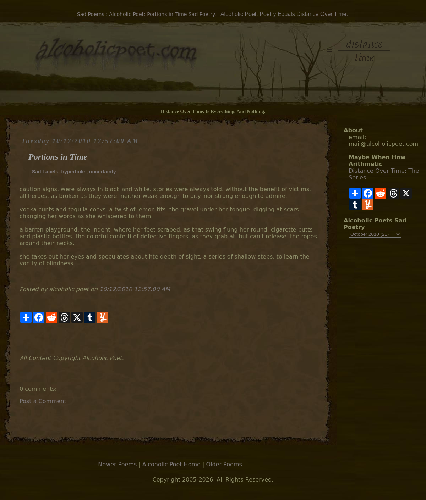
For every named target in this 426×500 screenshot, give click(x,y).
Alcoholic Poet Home (171, 464)
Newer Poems (117, 464)
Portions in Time (57, 156)
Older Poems (224, 464)
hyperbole (73, 171)
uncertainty (102, 171)
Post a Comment (43, 401)
